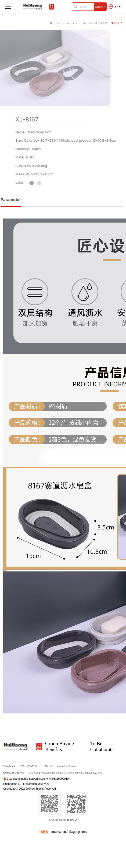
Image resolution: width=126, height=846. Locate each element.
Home (57, 23)
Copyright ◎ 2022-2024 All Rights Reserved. (30, 788)
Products (71, 23)
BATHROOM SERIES (94, 23)
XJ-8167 (116, 23)
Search (100, 7)
